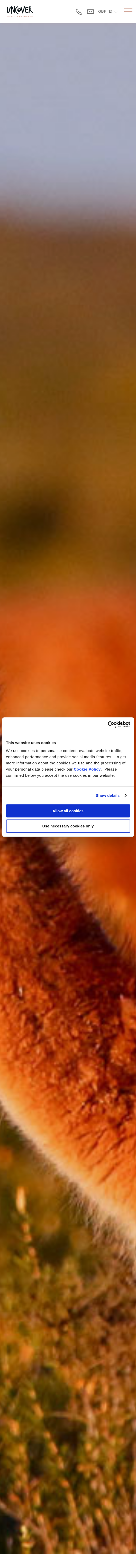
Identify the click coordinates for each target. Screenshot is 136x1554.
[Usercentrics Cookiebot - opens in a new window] (107, 724)
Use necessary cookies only (68, 826)
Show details (108, 795)
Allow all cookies (68, 811)
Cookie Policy (87, 769)
